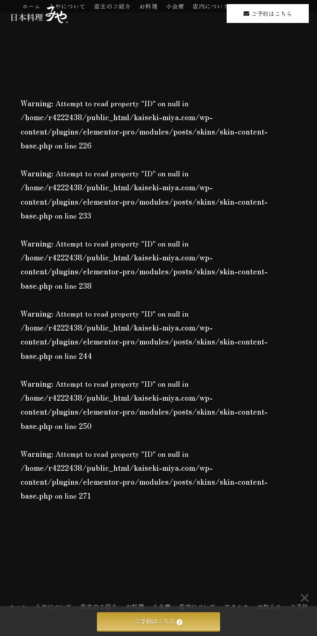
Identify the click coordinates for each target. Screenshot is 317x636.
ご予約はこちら (158, 621)
